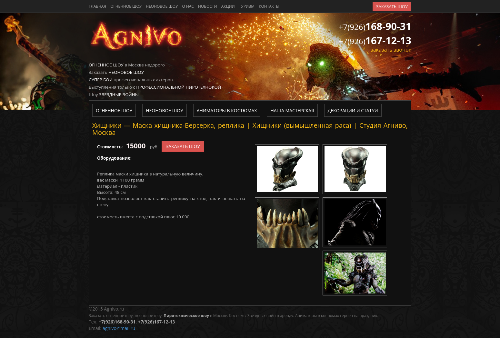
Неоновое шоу (162, 6)
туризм (247, 6)
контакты (269, 6)
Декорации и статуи (353, 110)
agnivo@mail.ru (119, 328)
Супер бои (101, 80)
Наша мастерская (292, 110)
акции (228, 6)
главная (97, 6)
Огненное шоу (126, 6)
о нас (188, 6)
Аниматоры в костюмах (227, 110)
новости (207, 6)
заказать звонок (391, 49)
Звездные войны (119, 94)
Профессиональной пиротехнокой (178, 87)
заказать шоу (392, 6)
